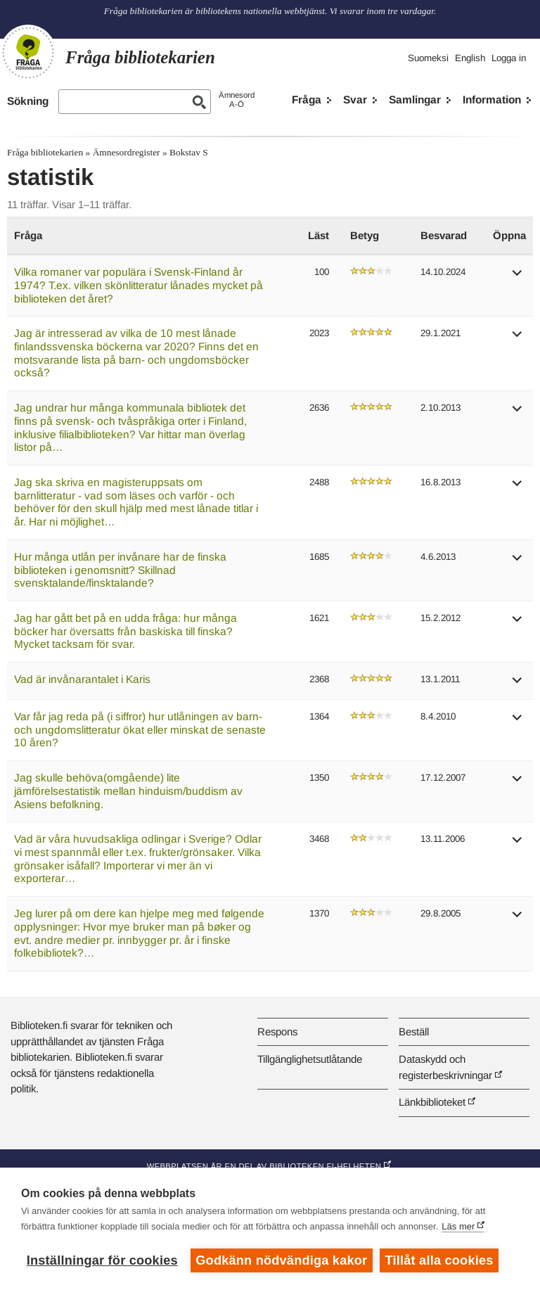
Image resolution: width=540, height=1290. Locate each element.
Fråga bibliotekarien (45, 152)
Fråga (306, 100)
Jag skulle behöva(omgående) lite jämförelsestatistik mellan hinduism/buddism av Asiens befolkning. (128, 791)
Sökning (28, 101)
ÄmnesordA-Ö (237, 99)
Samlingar (415, 100)
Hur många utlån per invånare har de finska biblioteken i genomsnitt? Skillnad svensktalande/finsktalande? (120, 570)
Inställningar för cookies (102, 1260)
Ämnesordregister (126, 152)
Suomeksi (428, 58)
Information (492, 100)
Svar (355, 100)
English (470, 58)
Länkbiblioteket (432, 1102)
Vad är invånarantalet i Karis (82, 679)
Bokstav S (188, 152)
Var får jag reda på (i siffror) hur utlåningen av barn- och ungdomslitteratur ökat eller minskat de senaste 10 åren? (140, 729)
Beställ (414, 1031)
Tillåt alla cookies (439, 1260)
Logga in (508, 58)
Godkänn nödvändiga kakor (281, 1260)
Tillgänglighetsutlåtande (309, 1059)
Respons (277, 1031)
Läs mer (458, 1226)
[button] (517, 277)
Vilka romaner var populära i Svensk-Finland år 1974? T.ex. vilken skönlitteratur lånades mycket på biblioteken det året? (138, 285)
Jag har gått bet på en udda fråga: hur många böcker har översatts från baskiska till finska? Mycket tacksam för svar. (125, 631)
